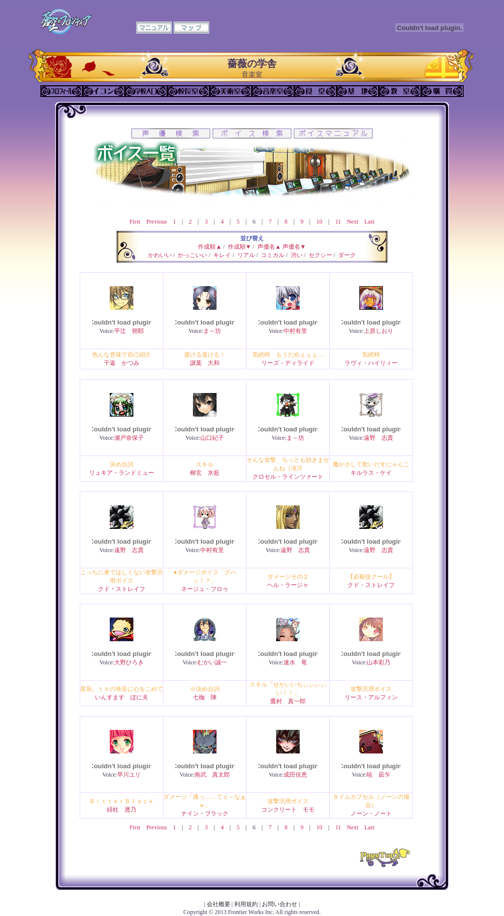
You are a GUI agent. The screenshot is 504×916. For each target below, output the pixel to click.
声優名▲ (269, 246)
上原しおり (378, 330)
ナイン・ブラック (204, 813)
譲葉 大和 (205, 363)
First (134, 221)
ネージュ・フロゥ (204, 589)
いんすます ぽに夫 (121, 697)
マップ (191, 27)
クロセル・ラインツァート (287, 476)
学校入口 (146, 91)
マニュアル (154, 27)
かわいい (160, 255)
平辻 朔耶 (129, 330)
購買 (442, 91)
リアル (246, 255)
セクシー (320, 255)
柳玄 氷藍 (205, 472)
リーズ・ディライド (288, 363)
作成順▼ (240, 246)
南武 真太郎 (212, 774)
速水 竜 (295, 662)
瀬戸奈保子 (129, 437)
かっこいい (192, 255)
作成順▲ (209, 246)
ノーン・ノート (371, 813)
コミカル (272, 255)
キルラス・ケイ (371, 472)
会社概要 (218, 904)
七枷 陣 (205, 697)
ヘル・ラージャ (288, 585)
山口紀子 (212, 437)
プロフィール (61, 91)
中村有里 (295, 330)
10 (319, 221)
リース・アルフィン (371, 697)
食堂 (315, 91)
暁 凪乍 (378, 774)
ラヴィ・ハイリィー (371, 363)
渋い (297, 255)
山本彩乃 (378, 662)
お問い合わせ (279, 904)
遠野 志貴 (378, 437)
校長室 (188, 91)
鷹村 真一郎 (288, 701)
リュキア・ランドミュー (121, 472)
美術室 (231, 91)
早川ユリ (129, 774)
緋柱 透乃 (121, 809)
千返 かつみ (121, 363)
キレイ (222, 255)
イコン (104, 91)
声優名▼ (294, 246)
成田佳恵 (295, 774)
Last (369, 221)
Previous (156, 221)
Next (352, 221)
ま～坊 (212, 330)
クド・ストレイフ (121, 589)
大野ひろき (129, 662)
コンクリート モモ (288, 809)
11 (338, 221)
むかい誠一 (212, 662)
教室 (400, 91)
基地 (358, 91)
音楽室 (273, 91)
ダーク (347, 255)
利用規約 (246, 904)
